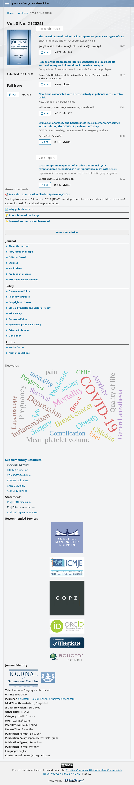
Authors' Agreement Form (22, 512)
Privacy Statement (19, 330)
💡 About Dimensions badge (22, 215)
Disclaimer (15, 335)
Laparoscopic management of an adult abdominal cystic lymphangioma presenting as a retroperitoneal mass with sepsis (82, 169)
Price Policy (15, 313)
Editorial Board (17, 257)
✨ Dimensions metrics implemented (27, 221)
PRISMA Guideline (17, 470)
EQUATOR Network (18, 464)
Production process (20, 273)
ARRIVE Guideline (17, 490)
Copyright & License (20, 302)
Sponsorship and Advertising (25, 324)
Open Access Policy (19, 291)
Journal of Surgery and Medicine (30, 3)
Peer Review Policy (19, 296)
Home (10, 13)
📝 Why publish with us (19, 209)
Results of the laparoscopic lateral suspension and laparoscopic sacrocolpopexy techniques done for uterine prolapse (82, 65)
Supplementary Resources (23, 460)
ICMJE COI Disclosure (19, 502)
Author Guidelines (19, 352)
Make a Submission (67, 232)
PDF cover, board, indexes (23, 279)
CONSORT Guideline (19, 475)
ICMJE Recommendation (21, 507)
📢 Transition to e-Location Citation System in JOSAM (37, 194)
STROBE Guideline (17, 480)
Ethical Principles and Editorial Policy (29, 307)
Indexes (13, 262)
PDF (14, 94)
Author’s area (16, 347)
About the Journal (19, 246)
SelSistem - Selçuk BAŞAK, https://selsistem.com (46, 698)
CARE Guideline (16, 485)
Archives (23, 13)
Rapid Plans (15, 268)
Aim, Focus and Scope (21, 251)
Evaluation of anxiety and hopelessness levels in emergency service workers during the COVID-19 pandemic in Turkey (82, 126)
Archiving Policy (18, 319)
